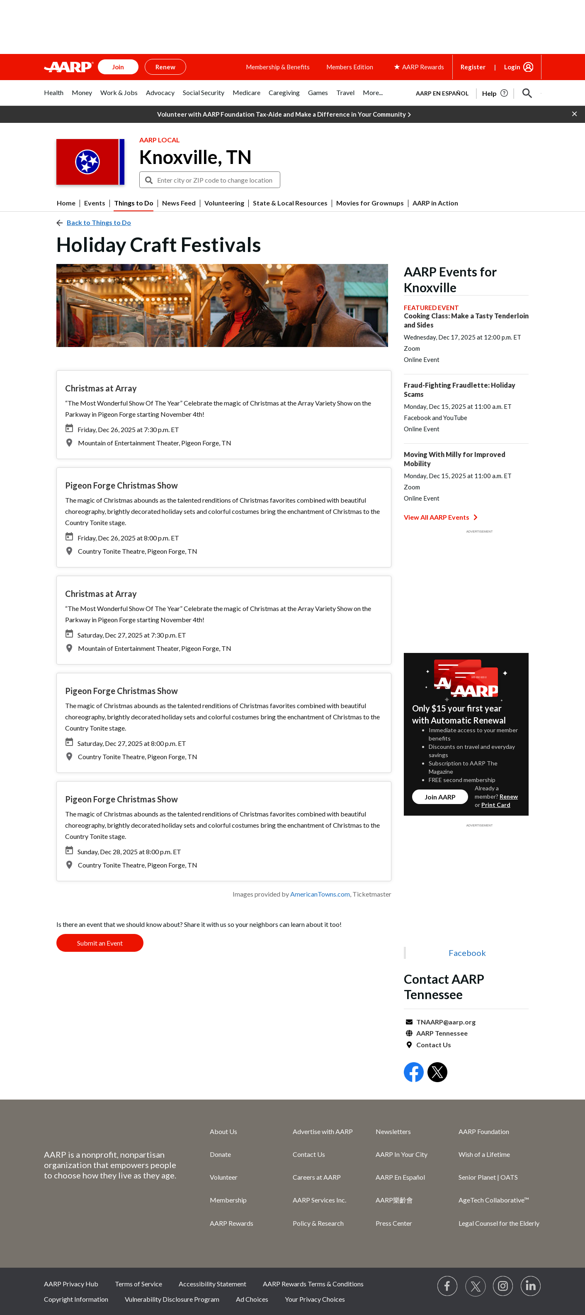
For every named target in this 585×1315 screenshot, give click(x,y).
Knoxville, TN (195, 157)
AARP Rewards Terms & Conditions (313, 1284)
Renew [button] (165, 67)
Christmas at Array (101, 388)
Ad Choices (252, 1299)
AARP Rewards (231, 1223)
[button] (527, 93)
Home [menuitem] (66, 203)
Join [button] (118, 67)
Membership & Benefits (278, 67)
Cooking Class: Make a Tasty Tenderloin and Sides (466, 320)
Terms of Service (138, 1284)
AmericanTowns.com (320, 894)
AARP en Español (442, 93)
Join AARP (440, 797)
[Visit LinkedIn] (531, 1286)
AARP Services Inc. (319, 1200)
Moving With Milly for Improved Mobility (454, 458)
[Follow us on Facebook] (447, 1286)
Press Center (394, 1223)
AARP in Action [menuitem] (435, 203)
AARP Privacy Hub (71, 1284)
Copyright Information (76, 1299)
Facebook (467, 953)
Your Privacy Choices (315, 1299)
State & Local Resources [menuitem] (290, 203)
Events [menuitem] (94, 203)
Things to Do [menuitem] (133, 203)
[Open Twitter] (437, 1073)
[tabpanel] (475, 92)
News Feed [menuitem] (179, 203)
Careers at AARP (317, 1177)
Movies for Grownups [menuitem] (370, 203)
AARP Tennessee (442, 1033)
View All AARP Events (441, 517)
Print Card (495, 804)
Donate (220, 1154)
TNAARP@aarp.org (446, 1022)
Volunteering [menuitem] (224, 203)
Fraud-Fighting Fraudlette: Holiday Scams (459, 389)
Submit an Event (100, 943)
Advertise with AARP (323, 1131)
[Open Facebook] (414, 1073)
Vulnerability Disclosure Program (172, 1299)
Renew (509, 796)
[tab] (53, 96)
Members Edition (349, 67)
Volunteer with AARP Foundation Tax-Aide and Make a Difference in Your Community (284, 114)
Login (512, 67)
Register (473, 67)
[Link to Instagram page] (503, 1286)
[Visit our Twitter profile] (475, 1286)
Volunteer (224, 1177)
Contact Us (433, 1045)
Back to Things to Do (99, 222)
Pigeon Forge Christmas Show (121, 485)
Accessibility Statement (212, 1284)
